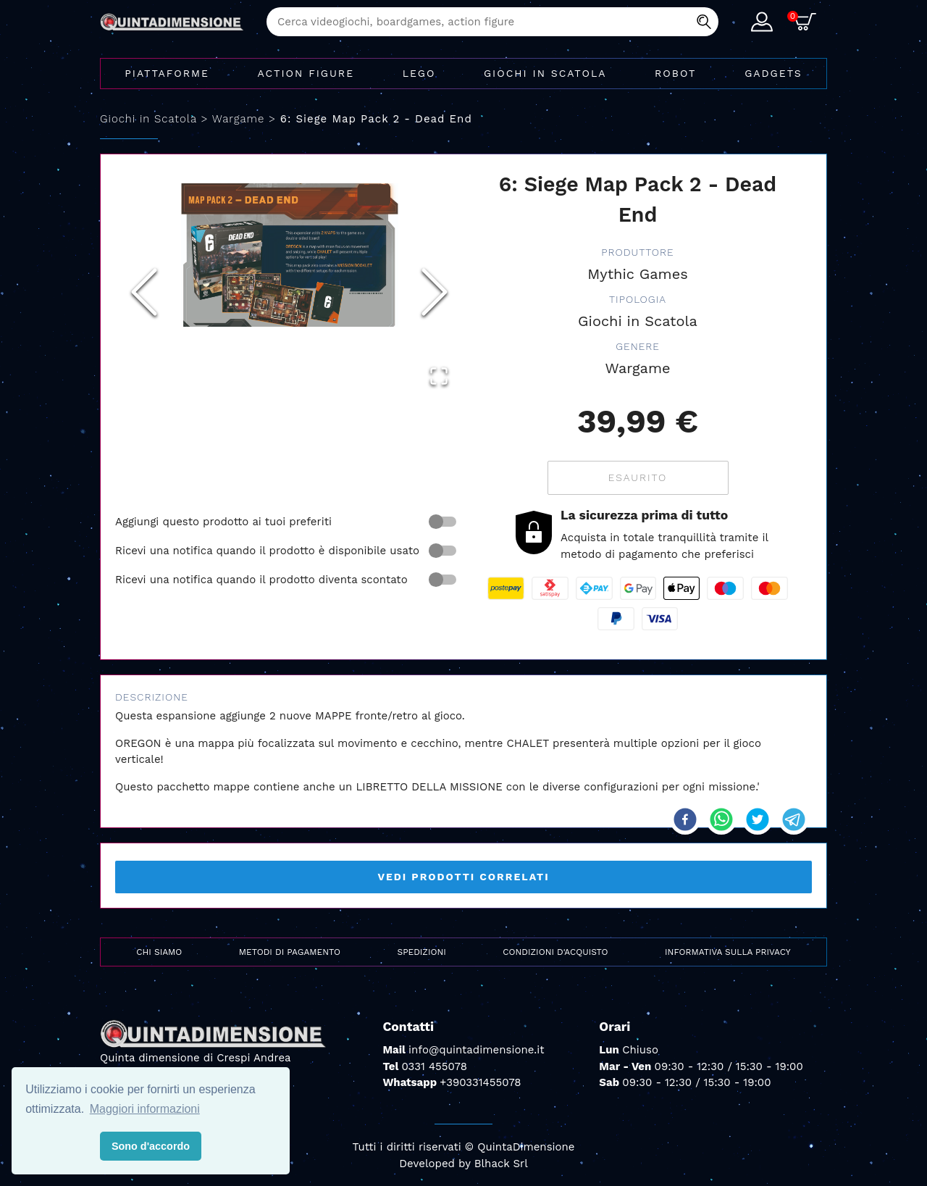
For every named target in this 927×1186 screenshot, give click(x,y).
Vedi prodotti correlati (463, 876)
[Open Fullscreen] (439, 376)
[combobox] (492, 21)
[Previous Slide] (144, 292)
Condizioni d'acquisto (555, 952)
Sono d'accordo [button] (151, 1146)
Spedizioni (422, 952)
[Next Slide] (435, 292)
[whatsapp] (721, 819)
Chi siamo (159, 952)
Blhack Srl (501, 1163)
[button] (289, 255)
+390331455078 (480, 1082)
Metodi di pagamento (289, 952)
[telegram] (794, 819)
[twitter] (757, 819)
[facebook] (685, 819)
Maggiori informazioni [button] (145, 1109)
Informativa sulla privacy (728, 952)
